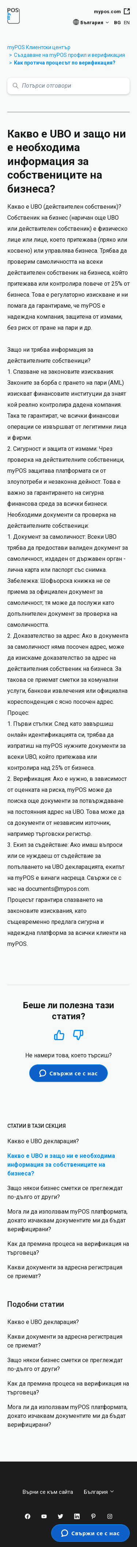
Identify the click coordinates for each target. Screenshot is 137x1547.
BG (117, 22)
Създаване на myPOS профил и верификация (69, 55)
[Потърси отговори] (68, 86)
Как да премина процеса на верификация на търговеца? (68, 1248)
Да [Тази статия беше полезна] (59, 1034)
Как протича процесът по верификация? (64, 63)
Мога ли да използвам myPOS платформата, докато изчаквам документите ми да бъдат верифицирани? (67, 1220)
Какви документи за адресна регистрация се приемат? (64, 1272)
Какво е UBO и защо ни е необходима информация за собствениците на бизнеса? (61, 1164)
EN (127, 22)
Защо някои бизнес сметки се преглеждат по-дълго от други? (65, 1192)
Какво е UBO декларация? (43, 1141)
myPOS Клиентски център (39, 47)
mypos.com (112, 11)
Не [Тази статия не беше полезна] (78, 1035)
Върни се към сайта (48, 1492)
